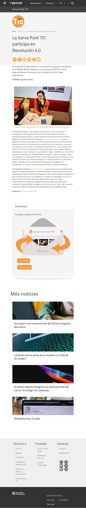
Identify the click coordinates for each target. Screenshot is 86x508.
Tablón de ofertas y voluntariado (21, 471)
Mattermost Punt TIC (42, 456)
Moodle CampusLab (42, 463)
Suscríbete (23, 260)
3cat (37, 127)
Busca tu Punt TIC (21, 479)
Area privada (35, 3)
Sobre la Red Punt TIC (55, 495)
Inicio (14, 31)
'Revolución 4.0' (38, 169)
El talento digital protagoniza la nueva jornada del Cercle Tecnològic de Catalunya (41, 388)
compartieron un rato (52, 139)
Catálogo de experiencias (21, 463)
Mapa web (50, 504)
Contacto (49, 3)
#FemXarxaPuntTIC (29, 191)
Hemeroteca (24, 267)
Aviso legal (50, 500)
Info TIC (19, 448)
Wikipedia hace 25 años (27, 418)
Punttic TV (20, 457)
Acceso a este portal (42, 449)
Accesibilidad (63, 500)
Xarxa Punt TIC (20, 9)
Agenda (19, 453)
